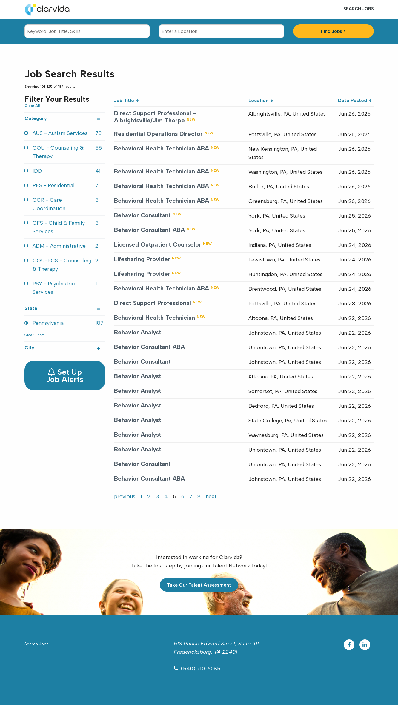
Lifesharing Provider (142, 259)
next (211, 496)
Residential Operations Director (158, 133)
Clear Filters (34, 335)
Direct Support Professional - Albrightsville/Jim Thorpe (155, 117)
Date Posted (354, 100)
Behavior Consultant (142, 215)
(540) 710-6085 (200, 668)
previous (124, 496)
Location (260, 100)
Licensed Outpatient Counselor (157, 244)
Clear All (32, 106)
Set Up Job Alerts (64, 375)
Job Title (126, 100)
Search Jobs (358, 8)
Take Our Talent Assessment (199, 585)
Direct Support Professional (152, 303)
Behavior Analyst (137, 332)
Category (64, 118)
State (64, 308)
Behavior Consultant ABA (149, 229)
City (64, 347)
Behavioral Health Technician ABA (161, 148)
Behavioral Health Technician (154, 317)
